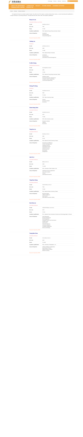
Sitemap (59, 1)
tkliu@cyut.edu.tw (45, 150)
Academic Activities (58, 5)
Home (11, 11)
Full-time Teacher (21, 11)
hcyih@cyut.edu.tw (46, 100)
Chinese (55, 1)
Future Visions (46, 5)
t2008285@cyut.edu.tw (46, 332)
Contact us (64, 1)
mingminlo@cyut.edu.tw (47, 307)
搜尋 (77, 1)
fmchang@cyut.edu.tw (46, 75)
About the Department (18, 5)
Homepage (50, 1)
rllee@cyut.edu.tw (45, 25)
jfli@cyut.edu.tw (45, 178)
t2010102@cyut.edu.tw (46, 201)
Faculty (38, 5)
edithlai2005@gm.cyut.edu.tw (48, 226)
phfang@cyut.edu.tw (46, 282)
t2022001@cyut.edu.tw (46, 383)
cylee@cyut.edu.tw (46, 359)
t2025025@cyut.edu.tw (46, 408)
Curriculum (30, 5)
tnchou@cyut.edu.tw (46, 257)
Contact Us (29, 7)
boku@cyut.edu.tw (46, 126)
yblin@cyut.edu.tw (46, 50)
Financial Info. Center (17, 7)
